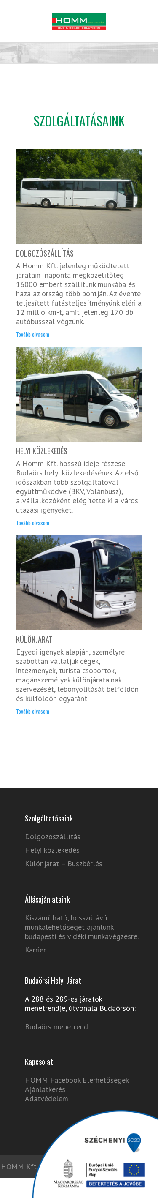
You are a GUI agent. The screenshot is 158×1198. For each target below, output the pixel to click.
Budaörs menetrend (56, 1027)
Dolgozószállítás (52, 836)
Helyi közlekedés (52, 850)
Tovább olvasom (32, 335)
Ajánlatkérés (45, 1089)
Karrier (35, 950)
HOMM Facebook (52, 1080)
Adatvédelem (46, 1098)
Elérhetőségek (106, 1080)
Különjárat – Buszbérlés (63, 863)
